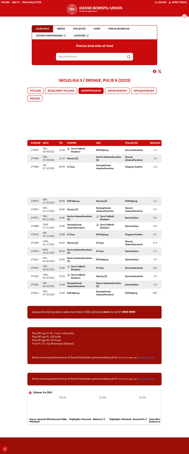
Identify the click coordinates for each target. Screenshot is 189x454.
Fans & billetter (31, 3)
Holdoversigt (117, 91)
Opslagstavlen (144, 91)
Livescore (81, 36)
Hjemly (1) (72, 158)
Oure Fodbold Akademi (78, 150)
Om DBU (5, 3)
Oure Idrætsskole (134, 150)
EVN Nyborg (102, 150)
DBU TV (16, 3)
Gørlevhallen (132, 218)
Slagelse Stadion (134, 167)
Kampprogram (91, 91)
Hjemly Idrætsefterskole (134, 158)
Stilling (35, 91)
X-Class (71, 167)
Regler (35, 99)
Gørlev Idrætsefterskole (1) (108, 158)
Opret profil (178, 2)
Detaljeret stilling (61, 91)
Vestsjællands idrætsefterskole (105, 166)
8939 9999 (128, 312)
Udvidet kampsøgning (51, 36)
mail (105, 312)
